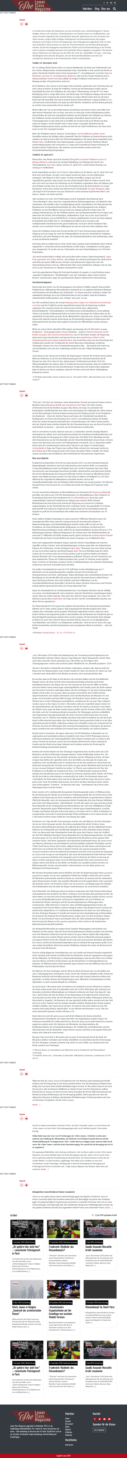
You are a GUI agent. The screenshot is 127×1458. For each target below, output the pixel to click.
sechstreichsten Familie (102, 535)
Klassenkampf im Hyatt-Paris (99, 1307)
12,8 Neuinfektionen (80, 498)
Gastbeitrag (99, 1242)
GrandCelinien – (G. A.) (52, 632)
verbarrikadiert (39, 448)
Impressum (69, 1444)
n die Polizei (81, 405)
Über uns (105, 8)
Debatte (68, 1429)
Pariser (85, 159)
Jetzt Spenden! (99, 1430)
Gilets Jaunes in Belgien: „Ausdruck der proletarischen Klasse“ (26, 1310)
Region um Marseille (102, 492)
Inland (67, 1418)
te (75, 405)
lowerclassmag (67, 1302)
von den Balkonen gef (86, 134)
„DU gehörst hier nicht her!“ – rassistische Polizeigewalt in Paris (26, 1249)
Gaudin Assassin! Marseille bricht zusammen (98, 1248)
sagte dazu (75, 548)
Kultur (67, 1426)
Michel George (30, 1242)
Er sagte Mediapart (96, 189)
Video (41, 142)
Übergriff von (76, 159)
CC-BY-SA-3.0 (69, 632)
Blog (97, 8)
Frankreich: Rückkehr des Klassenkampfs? (61, 1248)
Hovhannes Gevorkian (70, 1242)
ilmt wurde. (100, 134)
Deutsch (22, 1180)
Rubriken (87, 8)
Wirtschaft (69, 1424)
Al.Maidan (68, 1432)
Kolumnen (68, 1435)
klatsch (49, 405)
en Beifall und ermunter (63, 405)
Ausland (22, 19)
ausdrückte (57, 599)
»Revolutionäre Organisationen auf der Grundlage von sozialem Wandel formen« (60, 1312)
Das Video (51, 165)
